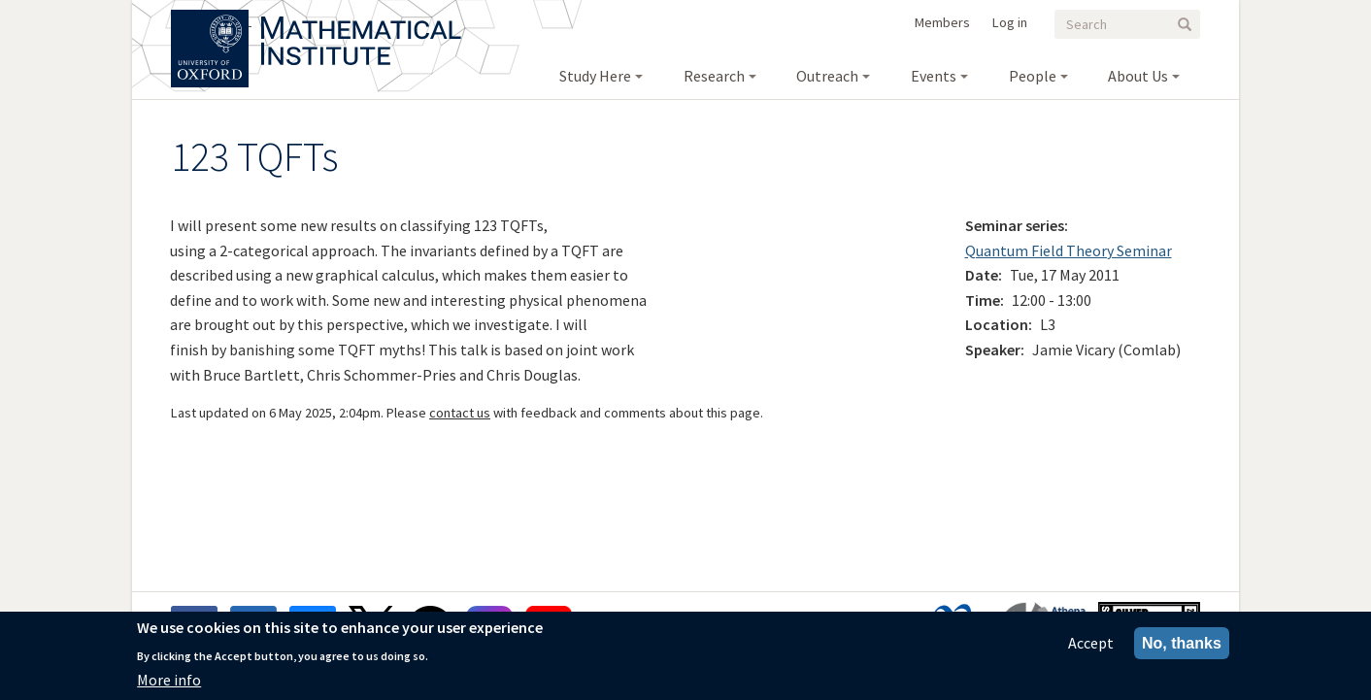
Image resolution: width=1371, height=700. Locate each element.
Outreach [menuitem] (827, 75)
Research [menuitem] (714, 75)
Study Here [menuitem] (595, 75)
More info (169, 683)
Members (942, 22)
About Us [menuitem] (1138, 75)
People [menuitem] (1032, 75)
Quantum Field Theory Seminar (1068, 250)
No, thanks (1181, 647)
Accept (1091, 646)
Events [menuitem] (933, 75)
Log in (1009, 22)
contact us (459, 412)
